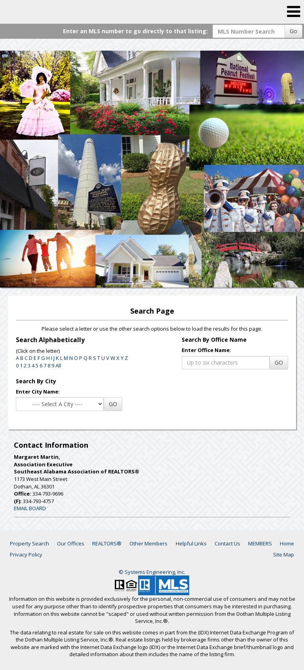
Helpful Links (191, 543)
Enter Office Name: (206, 350)
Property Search (29, 543)
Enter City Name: (38, 391)
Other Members (148, 543)
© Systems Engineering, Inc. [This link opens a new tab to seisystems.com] (152, 571)
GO (279, 362)
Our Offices (70, 543)
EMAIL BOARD (30, 508)
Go (293, 31)
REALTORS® (107, 543)
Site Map (283, 554)
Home (287, 543)
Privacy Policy (26, 554)
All (58, 365)
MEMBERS (260, 543)
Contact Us (227, 543)
